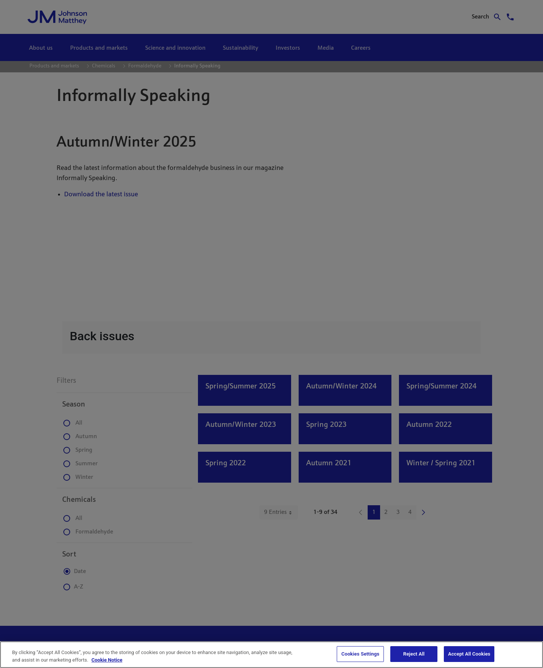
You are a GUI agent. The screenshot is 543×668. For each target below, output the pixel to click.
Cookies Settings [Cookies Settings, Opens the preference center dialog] (360, 654)
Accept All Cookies (469, 654)
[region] (271, 654)
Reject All (414, 654)
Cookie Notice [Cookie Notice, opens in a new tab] (106, 660)
